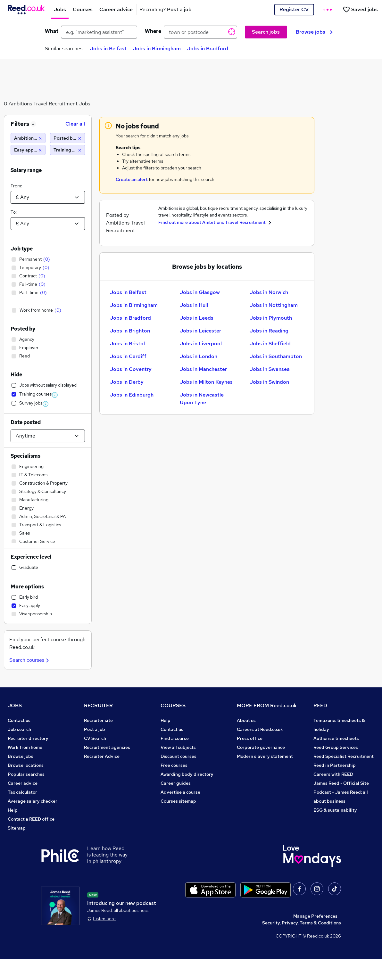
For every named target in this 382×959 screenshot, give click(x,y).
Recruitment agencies (107, 747)
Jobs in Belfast (108, 48)
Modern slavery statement (265, 756)
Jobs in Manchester (203, 369)
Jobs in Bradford (207, 48)
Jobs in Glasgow (200, 292)
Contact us (19, 720)
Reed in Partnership (334, 765)
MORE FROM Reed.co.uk (267, 705)
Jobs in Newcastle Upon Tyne (202, 398)
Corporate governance (261, 747)
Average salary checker (32, 801)
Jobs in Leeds (196, 318)
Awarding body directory (187, 774)
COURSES (173, 705)
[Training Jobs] (67, 150)
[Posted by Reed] (67, 138)
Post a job (94, 729)
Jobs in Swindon (269, 382)
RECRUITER (98, 705)
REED (320, 705)
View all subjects (178, 747)
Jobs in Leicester (200, 330)
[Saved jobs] (360, 9)
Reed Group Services (335, 747)
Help (13, 810)
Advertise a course (180, 792)
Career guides (176, 783)
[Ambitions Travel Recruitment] (28, 138)
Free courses (174, 765)
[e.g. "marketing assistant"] (99, 32)
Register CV (294, 9)
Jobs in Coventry (131, 369)
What (51, 31)
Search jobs (266, 32)
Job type (22, 248)
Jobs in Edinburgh (132, 394)
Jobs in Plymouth (271, 318)
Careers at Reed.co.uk (260, 729)
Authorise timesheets (336, 738)
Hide (16, 374)
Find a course (175, 738)
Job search (19, 729)
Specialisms (25, 456)
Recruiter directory (28, 738)
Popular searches (26, 774)
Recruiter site (98, 720)
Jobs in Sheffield (270, 343)
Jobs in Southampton (276, 356)
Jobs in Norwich (269, 292)
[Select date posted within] (48, 436)
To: (14, 212)
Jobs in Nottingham (274, 305)
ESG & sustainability (335, 810)
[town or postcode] (200, 32)
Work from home (25, 747)
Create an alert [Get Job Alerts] (132, 179)
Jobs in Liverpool (201, 343)
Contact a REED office (31, 819)
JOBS (15, 705)
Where (153, 31)
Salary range (26, 170)
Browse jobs (314, 32)
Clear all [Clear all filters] (75, 123)
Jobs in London (198, 356)
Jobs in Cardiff (128, 356)
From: (16, 186)
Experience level (31, 556)
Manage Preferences (315, 916)
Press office (249, 738)
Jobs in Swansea (270, 369)
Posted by (23, 328)
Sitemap (17, 828)
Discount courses (178, 756)
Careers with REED (333, 774)
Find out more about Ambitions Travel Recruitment (212, 222)
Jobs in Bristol (127, 343)
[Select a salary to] (48, 223)
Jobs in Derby (127, 382)
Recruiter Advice (102, 756)
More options (27, 586)
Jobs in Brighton (130, 330)
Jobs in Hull (194, 305)
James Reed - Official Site (341, 783)
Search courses (30, 660)
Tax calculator (22, 792)
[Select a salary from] (48, 197)
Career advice (22, 783)
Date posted (26, 422)
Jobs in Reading (269, 330)
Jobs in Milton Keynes (206, 382)
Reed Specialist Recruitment (343, 756)
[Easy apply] (28, 150)
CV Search (95, 738)
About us (246, 720)
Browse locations (26, 765)
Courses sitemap (178, 801)
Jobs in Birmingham (157, 48)
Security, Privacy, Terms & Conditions (301, 923)
